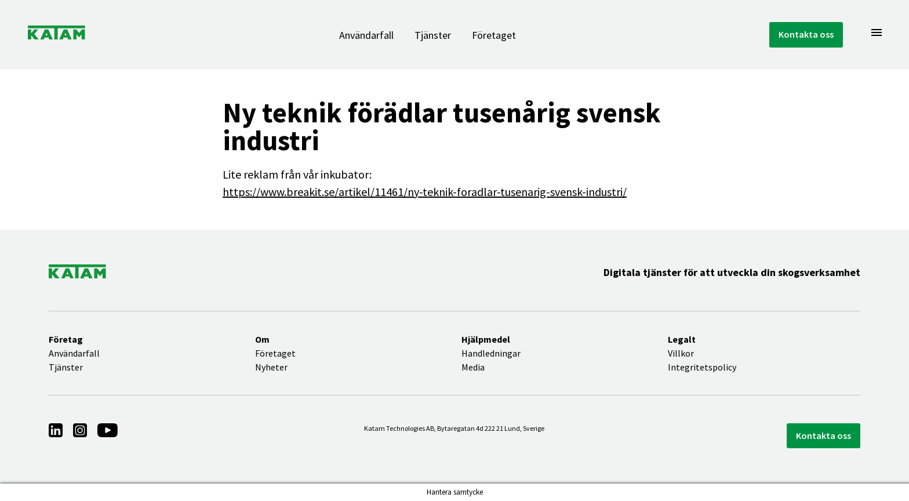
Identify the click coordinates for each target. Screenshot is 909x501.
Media (473, 367)
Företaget (494, 35)
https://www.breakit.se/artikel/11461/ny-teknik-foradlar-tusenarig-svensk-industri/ (425, 191)
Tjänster (432, 35)
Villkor (681, 353)
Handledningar (491, 353)
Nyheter (271, 367)
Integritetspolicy (702, 367)
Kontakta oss (806, 34)
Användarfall (366, 35)
